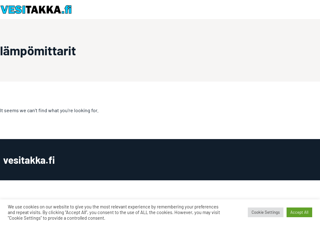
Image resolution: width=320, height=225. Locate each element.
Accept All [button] (299, 212)
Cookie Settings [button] (266, 212)
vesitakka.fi (29, 160)
